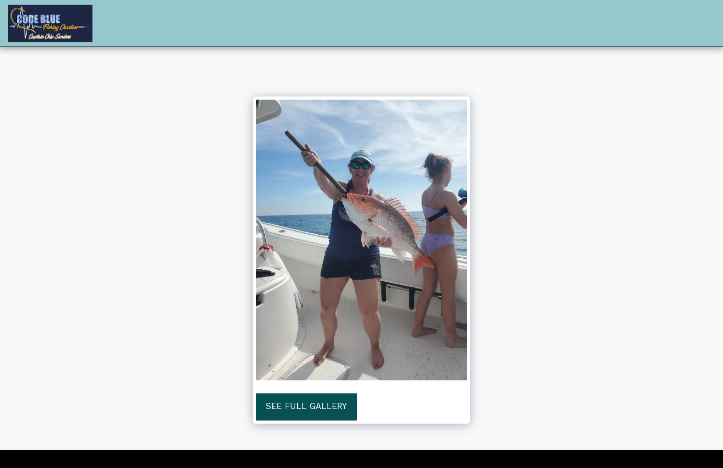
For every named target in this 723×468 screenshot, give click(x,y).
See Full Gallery (306, 406)
